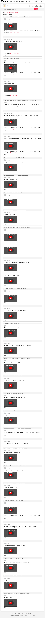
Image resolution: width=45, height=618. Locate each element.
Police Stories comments (7, 192)
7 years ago (8, 19)
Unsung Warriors (21, 100)
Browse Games (12, 1)
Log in (37, 1)
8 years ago (8, 160)
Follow (36, 9)
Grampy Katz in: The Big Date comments (10, 16)
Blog (26, 613)
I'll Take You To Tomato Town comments (10, 157)
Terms (26, 615)
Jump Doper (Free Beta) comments (9, 175)
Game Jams (18, 1)
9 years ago (8, 595)
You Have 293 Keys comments (8, 210)
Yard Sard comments (7, 58)
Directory (21, 615)
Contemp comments (7, 323)
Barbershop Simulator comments (9, 448)
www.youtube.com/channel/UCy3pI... (11, 12)
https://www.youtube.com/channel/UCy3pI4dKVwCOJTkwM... (23, 517)
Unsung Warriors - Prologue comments (10, 100)
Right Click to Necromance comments (9, 227)
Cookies (34, 615)
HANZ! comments (7, 37)
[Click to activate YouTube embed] (10, 26)
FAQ (22, 613)
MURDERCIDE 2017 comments (9, 375)
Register (42, 1)
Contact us (30, 613)
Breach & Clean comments (8, 500)
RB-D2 (19, 428)
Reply (5, 33)
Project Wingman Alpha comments (9, 428)
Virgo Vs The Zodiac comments (8, 288)
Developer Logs (31, 1)
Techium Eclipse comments (8, 558)
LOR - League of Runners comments (9, 593)
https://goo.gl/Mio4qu (14, 32)
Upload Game (24, 1)
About (19, 613)
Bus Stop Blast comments (8, 133)
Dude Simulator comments (8, 393)
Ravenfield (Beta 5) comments (8, 483)
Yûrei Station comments (7, 410)
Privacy (30, 615)
